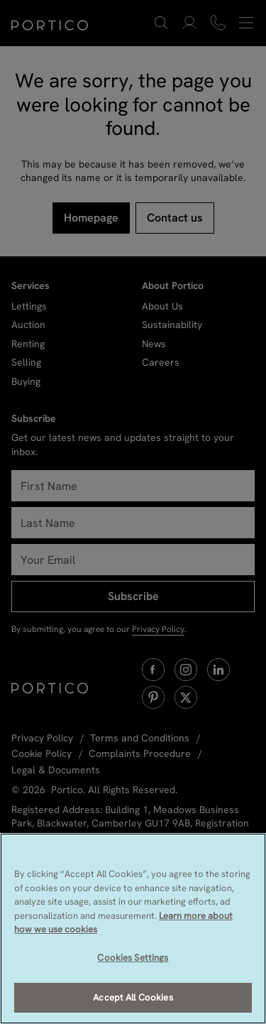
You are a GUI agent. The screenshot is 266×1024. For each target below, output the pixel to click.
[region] (133, 928)
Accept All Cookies (132, 997)
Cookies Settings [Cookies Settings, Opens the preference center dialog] (132, 958)
